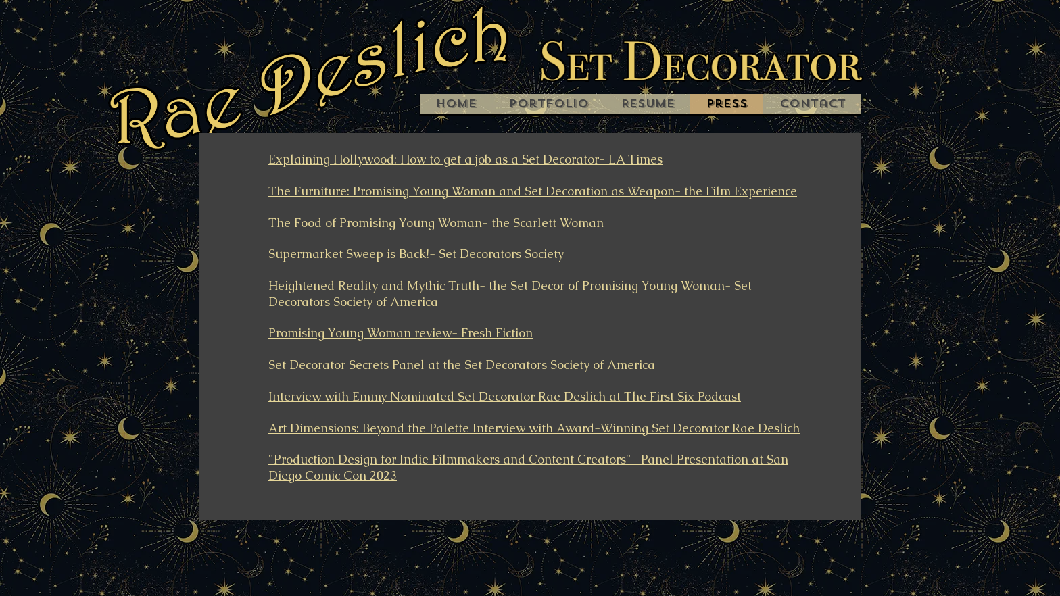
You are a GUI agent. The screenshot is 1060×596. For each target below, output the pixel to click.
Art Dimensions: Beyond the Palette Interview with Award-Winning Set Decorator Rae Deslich (534, 428)
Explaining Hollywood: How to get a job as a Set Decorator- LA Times (465, 159)
